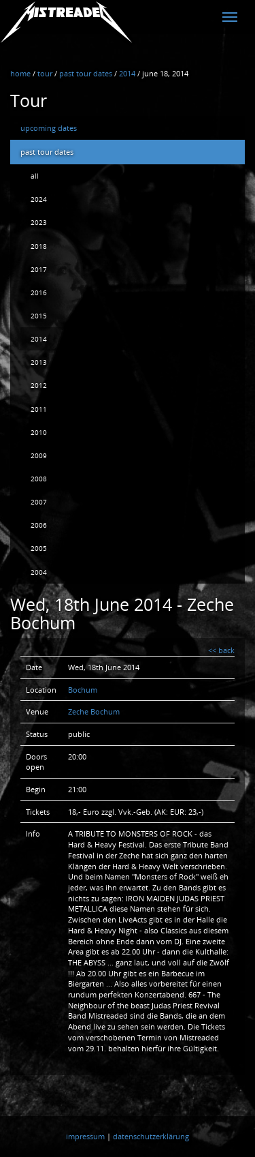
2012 (39, 385)
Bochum (82, 690)
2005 (39, 548)
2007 (39, 502)
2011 (39, 409)
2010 (39, 432)
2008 (39, 478)
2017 (39, 269)
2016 (39, 292)
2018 (39, 246)
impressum (85, 1136)
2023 (39, 222)
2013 (39, 362)
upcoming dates (48, 128)
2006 (39, 525)
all (35, 176)
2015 (39, 315)
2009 (39, 455)
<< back (221, 650)
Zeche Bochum (94, 711)
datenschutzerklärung (151, 1136)
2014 (39, 339)
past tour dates (46, 152)
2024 (39, 199)
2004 (39, 572)
